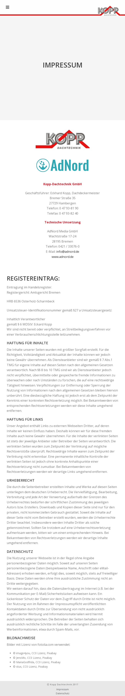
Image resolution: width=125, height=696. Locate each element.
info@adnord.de (67, 251)
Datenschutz (62, 693)
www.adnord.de (63, 257)
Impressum (62, 689)
